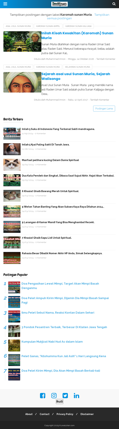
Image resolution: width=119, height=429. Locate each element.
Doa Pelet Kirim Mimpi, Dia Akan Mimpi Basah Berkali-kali (61, 369)
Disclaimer (87, 413)
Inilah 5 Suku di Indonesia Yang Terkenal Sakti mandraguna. (58, 128)
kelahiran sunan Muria (77, 70)
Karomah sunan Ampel (48, 26)
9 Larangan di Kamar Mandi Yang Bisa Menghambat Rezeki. (58, 221)
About (28, 413)
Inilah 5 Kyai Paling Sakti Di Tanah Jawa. (46, 143)
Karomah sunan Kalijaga (78, 26)
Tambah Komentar (46, 62)
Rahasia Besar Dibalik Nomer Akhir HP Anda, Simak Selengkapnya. (62, 252)
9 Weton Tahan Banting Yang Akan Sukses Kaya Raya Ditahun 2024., (63, 206)
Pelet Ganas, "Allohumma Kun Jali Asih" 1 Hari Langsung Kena (64, 355)
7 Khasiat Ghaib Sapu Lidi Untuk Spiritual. (47, 237)
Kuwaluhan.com (67, 424)
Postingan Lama (104, 107)
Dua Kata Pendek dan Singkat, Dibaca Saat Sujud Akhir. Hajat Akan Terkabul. (68, 174)
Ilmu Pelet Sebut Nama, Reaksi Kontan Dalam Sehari (58, 311)
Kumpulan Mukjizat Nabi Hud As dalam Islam (52, 340)
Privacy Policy (65, 413)
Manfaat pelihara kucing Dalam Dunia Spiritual (50, 159)
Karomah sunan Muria (48, 70)
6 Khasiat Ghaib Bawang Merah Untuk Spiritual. (50, 190)
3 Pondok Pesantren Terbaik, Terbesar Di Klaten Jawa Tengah (64, 326)
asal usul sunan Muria (18, 26)
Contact (44, 413)
